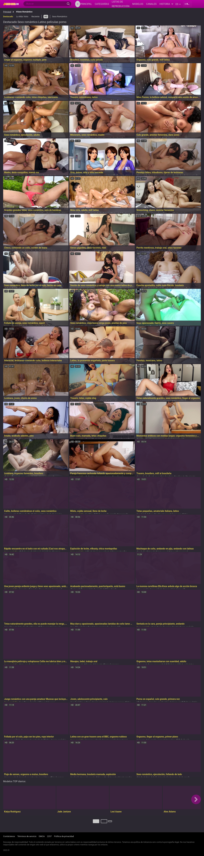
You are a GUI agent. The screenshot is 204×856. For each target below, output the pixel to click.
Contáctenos (9, 836)
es (177, 4)
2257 (49, 836)
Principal (7, 12)
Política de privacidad (64, 836)
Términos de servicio (26, 836)
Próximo (110, 822)
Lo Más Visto (22, 16)
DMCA (42, 836)
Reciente (35, 16)
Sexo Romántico (59, 16)
